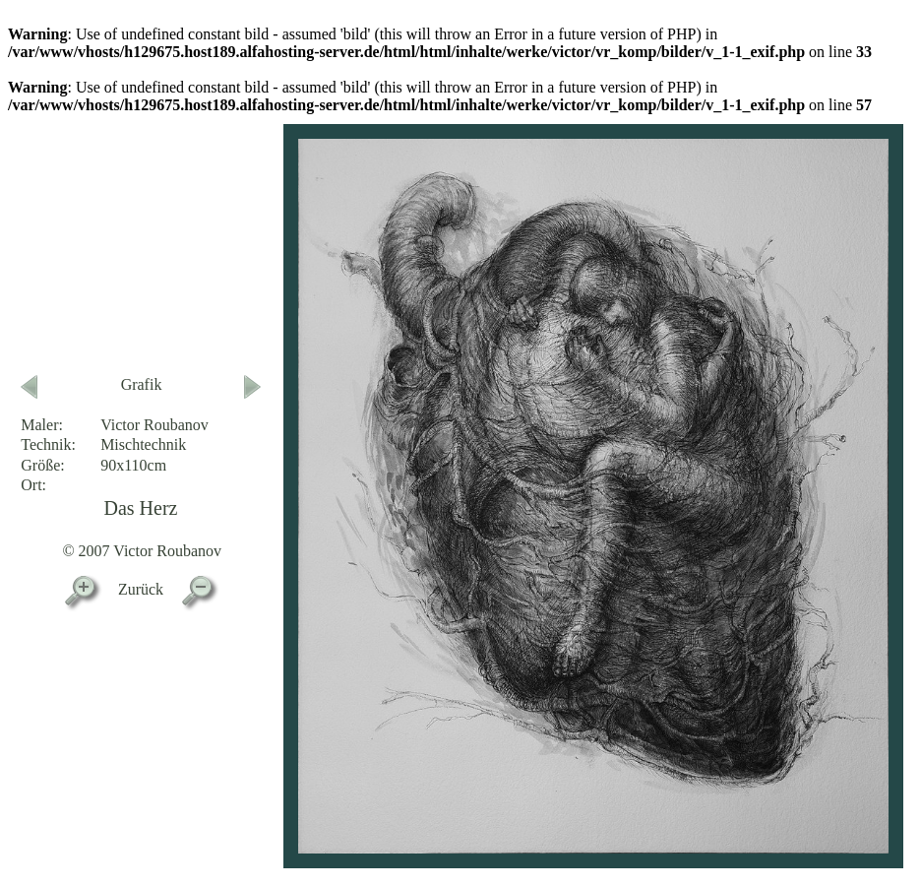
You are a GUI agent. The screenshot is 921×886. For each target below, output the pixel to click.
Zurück (140, 589)
